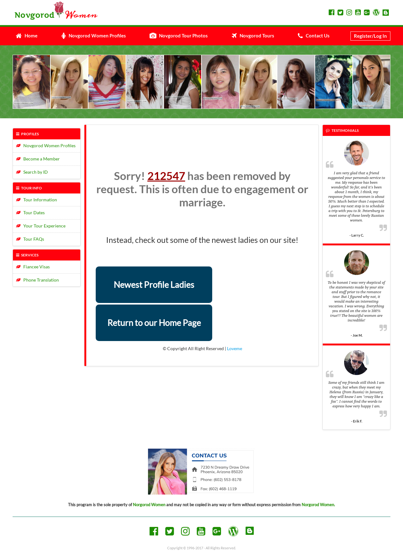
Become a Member (38, 158)
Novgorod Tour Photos (179, 35)
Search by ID (32, 172)
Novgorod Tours (253, 35)
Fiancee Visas (33, 266)
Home (26, 35)
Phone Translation (37, 280)
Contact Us (314, 35)
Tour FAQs (30, 239)
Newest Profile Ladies (154, 284)
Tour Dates (30, 212)
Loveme (234, 348)
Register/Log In (370, 36)
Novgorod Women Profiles (93, 35)
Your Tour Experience (40, 225)
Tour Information (36, 199)
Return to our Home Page (154, 322)
